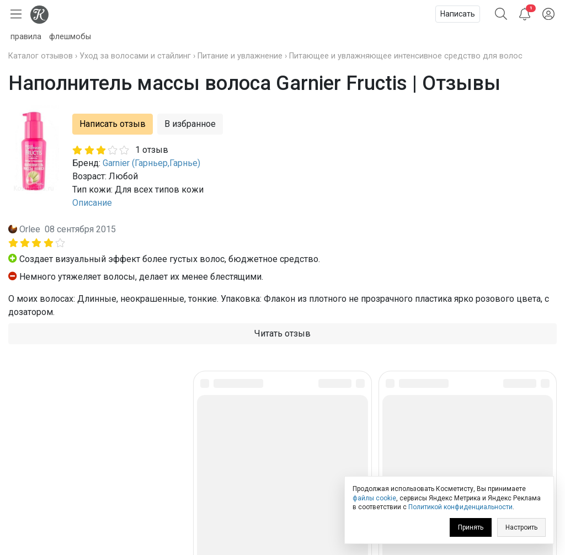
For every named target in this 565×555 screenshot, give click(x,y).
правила (25, 36)
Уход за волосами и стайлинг (135, 56)
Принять (470, 527)
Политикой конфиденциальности (460, 507)
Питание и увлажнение (240, 56)
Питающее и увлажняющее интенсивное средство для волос (406, 56)
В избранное (190, 124)
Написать (457, 13)
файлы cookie (374, 498)
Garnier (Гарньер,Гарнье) (151, 163)
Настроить (521, 527)
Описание (92, 203)
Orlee (29, 229)
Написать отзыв (112, 124)
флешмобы (70, 36)
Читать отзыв (282, 333)
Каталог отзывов (40, 56)
